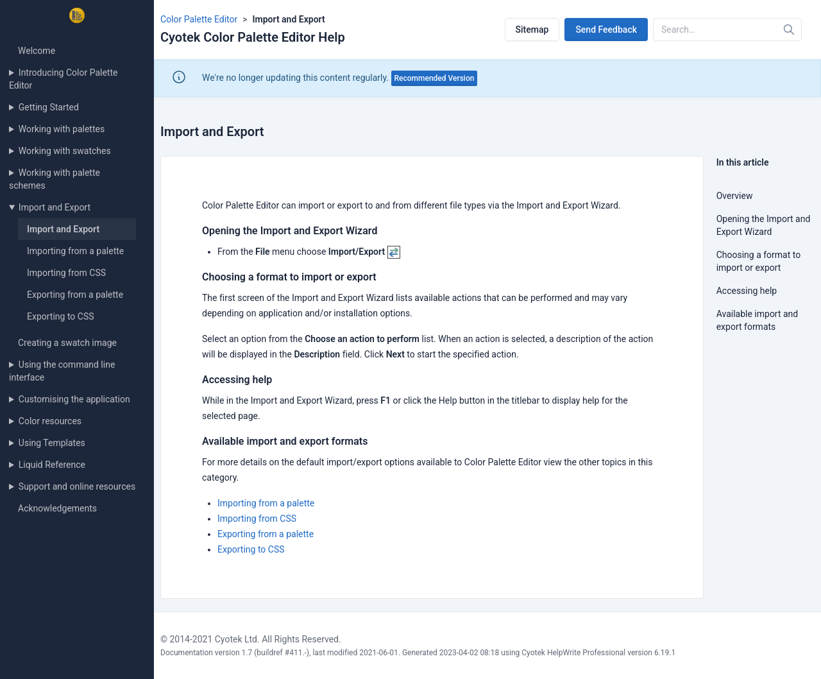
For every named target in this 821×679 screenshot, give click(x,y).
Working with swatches (65, 151)
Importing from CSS (66, 273)
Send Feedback (606, 29)
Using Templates (52, 443)
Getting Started (49, 107)
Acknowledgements (57, 508)
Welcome (36, 51)
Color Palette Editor (198, 19)
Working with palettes (62, 129)
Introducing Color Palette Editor (63, 78)
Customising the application (74, 399)
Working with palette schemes (54, 179)
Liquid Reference (52, 465)
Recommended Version (434, 78)
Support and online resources (77, 486)
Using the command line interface (62, 370)
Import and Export (54, 207)
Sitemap (532, 29)
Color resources (50, 421)
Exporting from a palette (75, 294)
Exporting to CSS (60, 316)
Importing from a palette (75, 251)
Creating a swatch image (67, 343)
